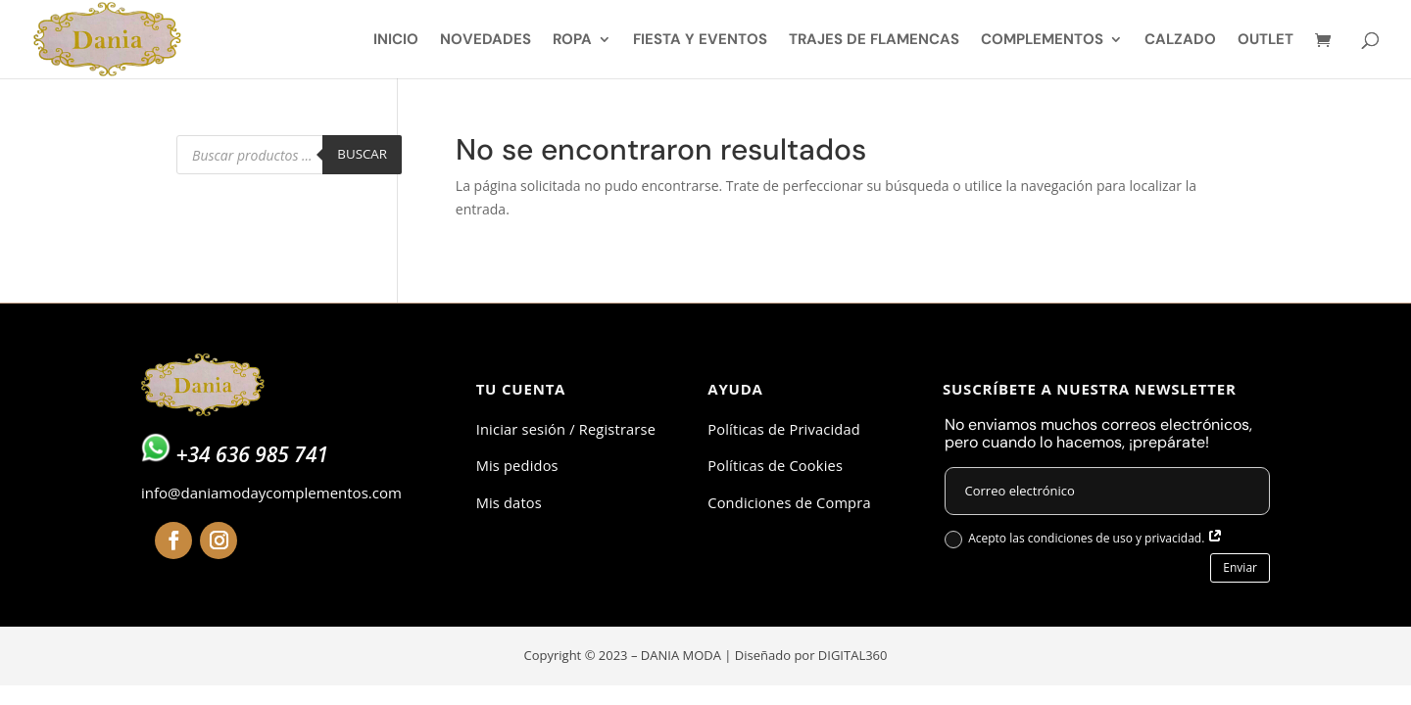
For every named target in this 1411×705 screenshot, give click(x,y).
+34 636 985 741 (251, 454)
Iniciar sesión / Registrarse (566, 429)
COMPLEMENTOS (1042, 40)
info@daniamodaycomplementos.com (271, 492)
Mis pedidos (517, 465)
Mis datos (509, 502)
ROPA (572, 40)
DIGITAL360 (853, 655)
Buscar (362, 154)
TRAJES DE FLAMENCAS (874, 40)
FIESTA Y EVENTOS (700, 40)
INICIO (395, 40)
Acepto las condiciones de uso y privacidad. (1084, 539)
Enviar (1240, 567)
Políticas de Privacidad (783, 429)
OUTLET (1265, 40)
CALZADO (1180, 40)
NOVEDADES (485, 40)
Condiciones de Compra (788, 502)
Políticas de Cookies (775, 465)
